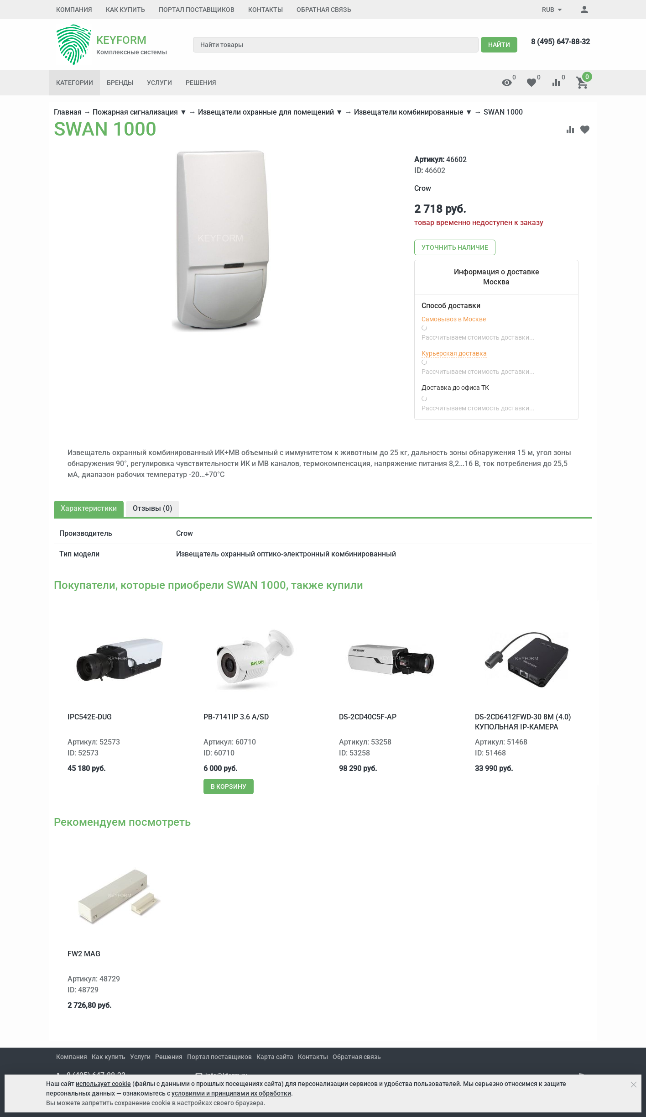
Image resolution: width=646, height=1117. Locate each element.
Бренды (120, 82)
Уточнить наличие (455, 247)
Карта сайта (274, 1056)
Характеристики (89, 508)
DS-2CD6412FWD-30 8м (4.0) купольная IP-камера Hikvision (523, 727)
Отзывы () (152, 508)
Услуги (159, 82)
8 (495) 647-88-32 (560, 41)
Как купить (125, 9)
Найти (499, 44)
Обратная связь (324, 9)
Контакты (265, 9)
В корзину (228, 786)
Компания (74, 9)
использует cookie (103, 1083)
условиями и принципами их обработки (231, 1093)
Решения (201, 82)
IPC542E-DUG (90, 717)
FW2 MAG (84, 953)
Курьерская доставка (454, 353)
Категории (74, 82)
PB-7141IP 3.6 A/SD (236, 717)
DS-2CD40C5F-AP (367, 717)
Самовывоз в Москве (454, 319)
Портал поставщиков (196, 9)
